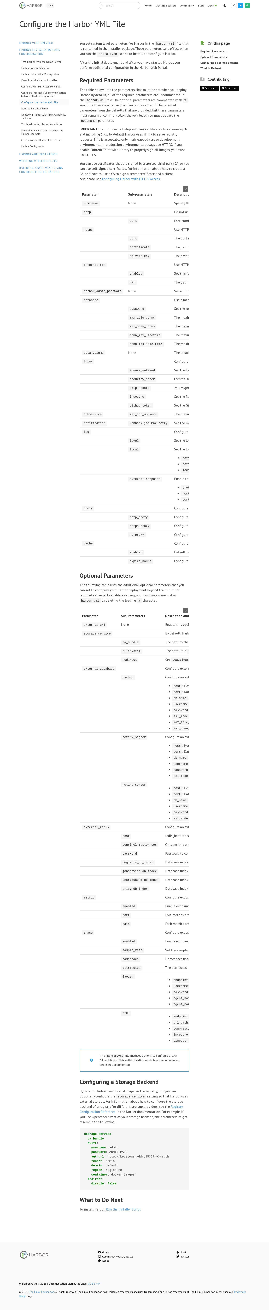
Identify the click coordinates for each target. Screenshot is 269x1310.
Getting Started (166, 5)
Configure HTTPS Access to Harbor (41, 86)
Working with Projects (38, 161)
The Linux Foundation (41, 1287)
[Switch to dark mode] (224, 5)
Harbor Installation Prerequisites (40, 74)
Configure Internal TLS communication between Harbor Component (43, 94)
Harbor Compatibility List (35, 68)
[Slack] (247, 5)
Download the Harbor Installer (39, 80)
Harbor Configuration (33, 146)
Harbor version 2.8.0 (36, 43)
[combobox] (119, 5)
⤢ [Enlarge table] (186, 188)
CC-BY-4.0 (94, 1279)
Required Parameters (213, 51)
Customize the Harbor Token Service (42, 140)
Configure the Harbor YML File (39, 102)
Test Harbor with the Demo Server (41, 61)
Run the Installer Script (34, 108)
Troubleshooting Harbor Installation (42, 124)
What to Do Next (210, 68)
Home (148, 5)
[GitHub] (234, 5)
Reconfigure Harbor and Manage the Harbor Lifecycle (42, 132)
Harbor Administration (38, 154)
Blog (201, 5)
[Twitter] (240, 5)
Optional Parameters (213, 57)
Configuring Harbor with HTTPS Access (131, 179)
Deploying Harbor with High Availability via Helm (43, 116)
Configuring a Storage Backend (219, 62)
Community (187, 5)
